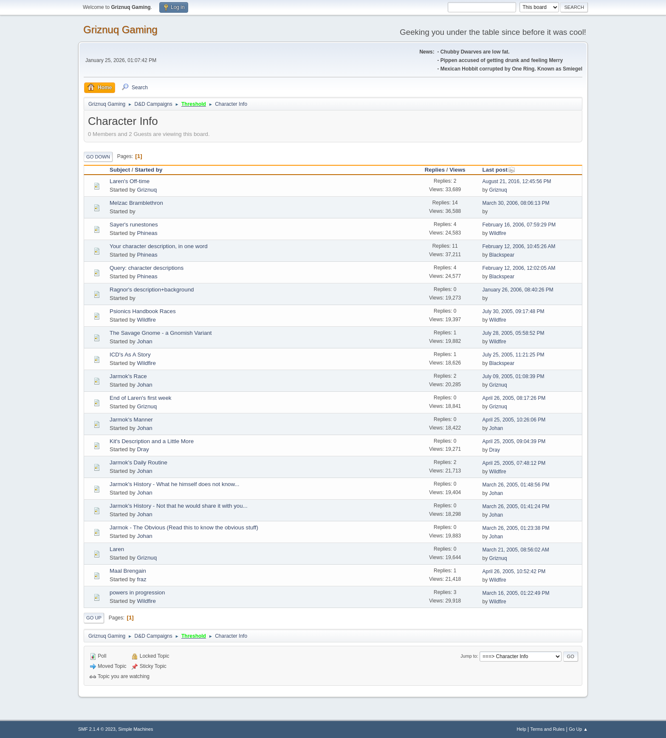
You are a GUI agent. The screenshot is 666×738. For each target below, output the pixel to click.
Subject (120, 170)
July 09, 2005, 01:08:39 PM (514, 376)
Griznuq (147, 190)
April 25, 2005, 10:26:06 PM (514, 420)
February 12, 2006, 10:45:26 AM (519, 246)
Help (521, 729)
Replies (435, 170)
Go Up (94, 617)
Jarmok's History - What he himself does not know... (175, 484)
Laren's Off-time (130, 181)
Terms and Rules (548, 729)
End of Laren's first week (141, 398)
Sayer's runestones (134, 224)
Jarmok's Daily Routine (138, 462)
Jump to (468, 656)
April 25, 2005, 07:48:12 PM (514, 463)
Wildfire (497, 233)
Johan (144, 341)
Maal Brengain (128, 571)
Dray (143, 449)
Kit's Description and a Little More (152, 441)
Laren (117, 549)
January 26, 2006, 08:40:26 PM (518, 290)
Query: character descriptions (146, 268)
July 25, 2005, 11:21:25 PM (514, 355)
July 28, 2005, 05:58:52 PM (514, 333)
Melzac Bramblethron (136, 203)
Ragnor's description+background (152, 289)
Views (457, 170)
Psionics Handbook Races (143, 311)
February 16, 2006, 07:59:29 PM (519, 225)
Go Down (98, 156)
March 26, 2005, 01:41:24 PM (516, 506)
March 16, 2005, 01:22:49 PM (516, 593)
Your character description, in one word (159, 246)
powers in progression (137, 592)
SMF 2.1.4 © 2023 (97, 729)
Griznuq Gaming (120, 29)
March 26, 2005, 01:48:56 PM (516, 485)
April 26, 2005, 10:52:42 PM (514, 571)
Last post (499, 170)
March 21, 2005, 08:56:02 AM (516, 550)
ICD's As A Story (130, 354)
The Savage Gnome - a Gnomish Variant (161, 333)
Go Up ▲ (578, 729)
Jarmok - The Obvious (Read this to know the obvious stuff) (184, 527)
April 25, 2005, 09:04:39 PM (514, 441)
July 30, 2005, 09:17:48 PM (514, 311)
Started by (148, 170)
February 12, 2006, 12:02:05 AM (519, 268)
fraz (141, 579)
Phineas (147, 233)
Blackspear (501, 255)
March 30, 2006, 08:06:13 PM (516, 203)
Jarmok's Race (128, 376)
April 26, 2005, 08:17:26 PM (514, 398)
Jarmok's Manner (131, 419)
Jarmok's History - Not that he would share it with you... (179, 506)
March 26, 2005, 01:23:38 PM (516, 528)
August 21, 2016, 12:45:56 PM (517, 181)
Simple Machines (135, 729)
